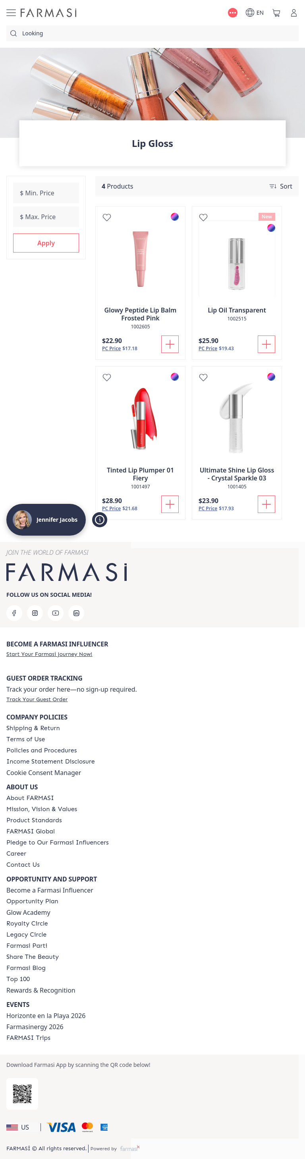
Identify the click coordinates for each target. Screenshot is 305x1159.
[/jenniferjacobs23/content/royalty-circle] (27, 924)
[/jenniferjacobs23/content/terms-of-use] (25, 739)
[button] (46, 243)
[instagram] (35, 613)
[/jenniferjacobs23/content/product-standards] (34, 820)
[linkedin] (76, 613)
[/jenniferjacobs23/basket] (276, 12)
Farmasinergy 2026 (35, 1027)
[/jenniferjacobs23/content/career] (16, 854)
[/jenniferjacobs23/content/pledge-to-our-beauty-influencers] (57, 843)
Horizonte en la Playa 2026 (45, 1016)
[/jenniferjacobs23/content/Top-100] (18, 979)
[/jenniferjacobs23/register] (49, 654)
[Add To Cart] (170, 344)
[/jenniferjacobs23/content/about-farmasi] (30, 798)
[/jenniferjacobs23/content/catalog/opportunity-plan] (32, 901)
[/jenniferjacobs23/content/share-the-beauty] (32, 957)
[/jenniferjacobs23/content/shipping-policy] (33, 728)
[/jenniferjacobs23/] (48, 13)
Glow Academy (28, 912)
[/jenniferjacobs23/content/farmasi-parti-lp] (26, 946)
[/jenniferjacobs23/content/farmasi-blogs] (26, 968)
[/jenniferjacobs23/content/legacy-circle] (26, 935)
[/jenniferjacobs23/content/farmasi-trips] (28, 1038)
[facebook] (14, 613)
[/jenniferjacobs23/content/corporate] (30, 831)
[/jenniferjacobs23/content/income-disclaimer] (50, 762)
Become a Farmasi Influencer (49, 890)
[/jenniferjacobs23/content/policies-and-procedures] (41, 750)
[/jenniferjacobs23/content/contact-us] (23, 865)
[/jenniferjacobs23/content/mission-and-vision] (41, 809)
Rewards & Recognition (40, 990)
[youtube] (56, 613)
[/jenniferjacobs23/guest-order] (37, 699)
